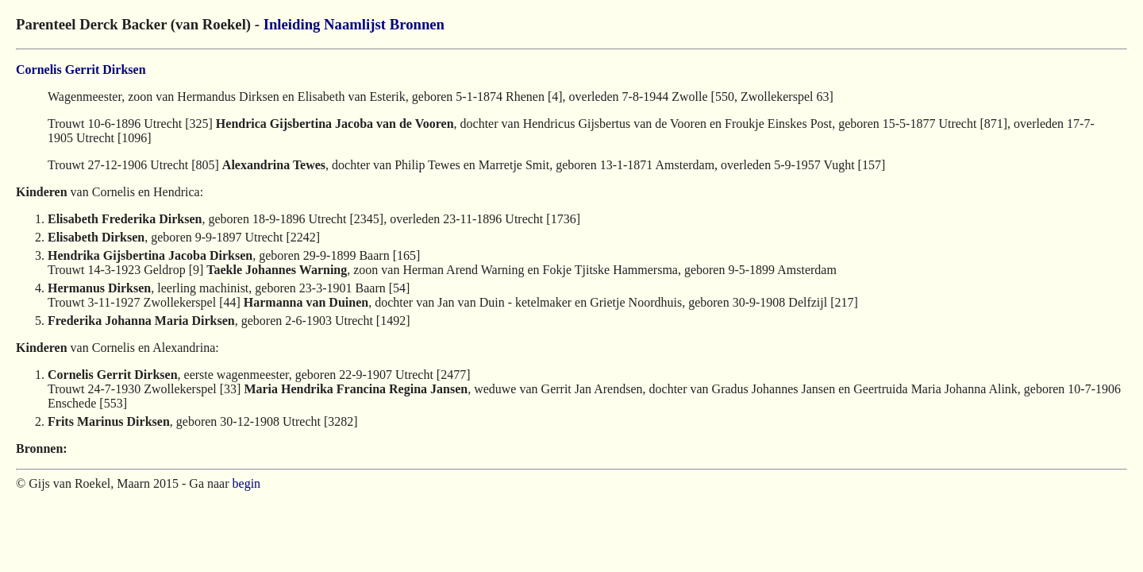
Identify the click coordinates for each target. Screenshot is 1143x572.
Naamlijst (355, 24)
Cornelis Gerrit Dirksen (81, 69)
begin (247, 483)
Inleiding (292, 24)
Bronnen (417, 24)
